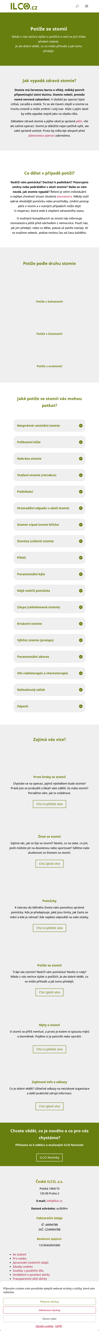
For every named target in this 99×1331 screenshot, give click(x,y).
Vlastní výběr (49, 1318)
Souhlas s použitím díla (28, 1270)
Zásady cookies (45, 1326)
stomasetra (64, 196)
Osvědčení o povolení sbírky (31, 1274)
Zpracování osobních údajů (30, 1262)
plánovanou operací (41, 135)
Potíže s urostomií (49, 366)
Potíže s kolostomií (49, 301)
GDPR (58, 1326)
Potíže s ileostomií (49, 334)
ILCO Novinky (49, 1157)
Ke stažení (19, 1254)
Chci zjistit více (49, 863)
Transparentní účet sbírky (30, 1279)
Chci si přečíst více (49, 804)
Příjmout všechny (49, 1301)
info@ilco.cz (55, 1201)
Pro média (19, 1258)
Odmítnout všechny (49, 1310)
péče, (79, 121)
